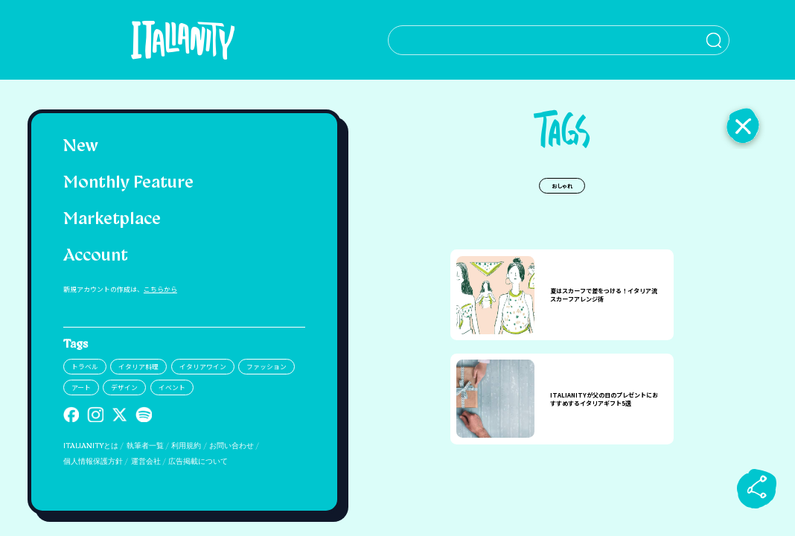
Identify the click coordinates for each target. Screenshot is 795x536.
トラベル (84, 366)
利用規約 (186, 446)
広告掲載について (198, 462)
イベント (172, 387)
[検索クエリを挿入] (561, 40)
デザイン (124, 387)
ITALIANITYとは (90, 446)
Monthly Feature (128, 183)
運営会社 (146, 462)
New (80, 147)
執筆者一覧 (145, 446)
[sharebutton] (757, 488)
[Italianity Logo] (184, 40)
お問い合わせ (231, 446)
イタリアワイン (202, 366)
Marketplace (112, 220)
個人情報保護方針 (93, 462)
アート (81, 387)
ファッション (266, 366)
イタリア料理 (138, 366)
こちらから (160, 289)
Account (95, 256)
